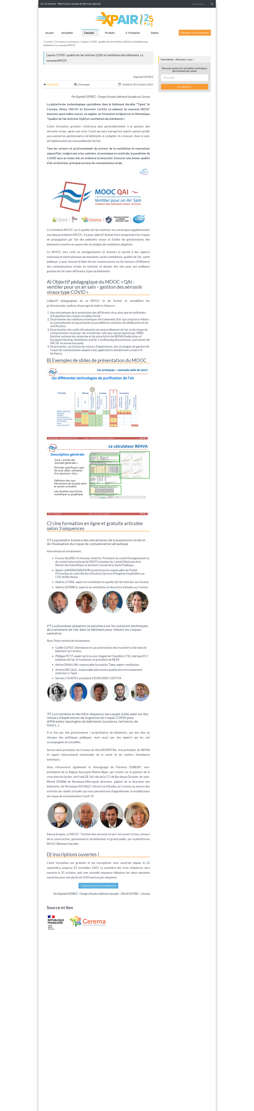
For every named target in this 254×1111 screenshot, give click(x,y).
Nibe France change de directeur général (79, 3)
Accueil (49, 32)
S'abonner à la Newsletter (194, 32)
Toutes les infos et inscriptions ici (98, 885)
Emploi (155, 32)
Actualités (67, 32)
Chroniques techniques (66, 41)
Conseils (89, 32)
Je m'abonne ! (184, 86)
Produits (110, 32)
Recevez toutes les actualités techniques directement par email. (184, 69)
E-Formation (133, 32)
